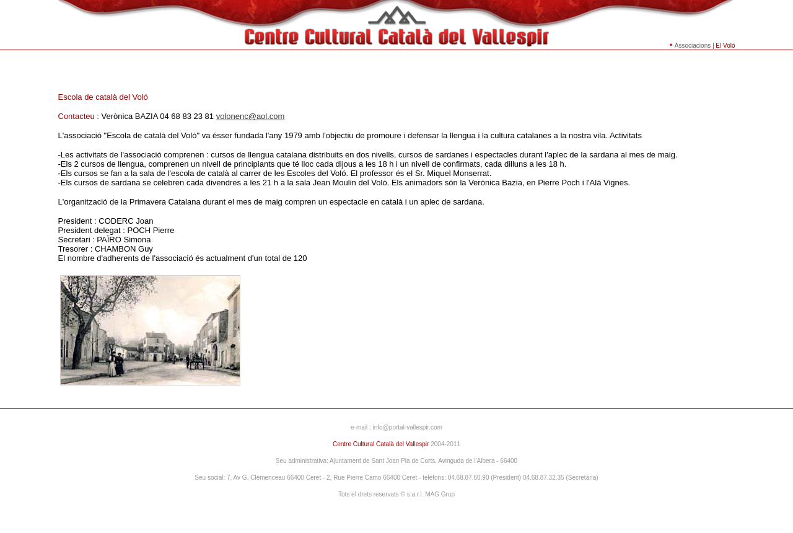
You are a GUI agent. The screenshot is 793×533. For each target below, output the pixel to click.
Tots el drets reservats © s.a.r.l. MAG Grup (396, 494)
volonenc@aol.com (250, 116)
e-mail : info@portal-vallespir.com (396, 427)
